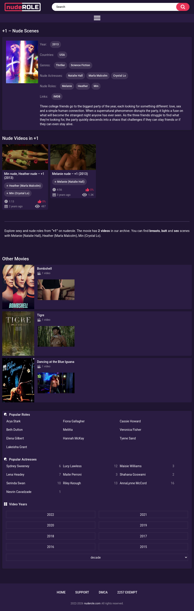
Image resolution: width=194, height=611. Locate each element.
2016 (50, 547)
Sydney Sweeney (33, 466)
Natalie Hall (75, 75)
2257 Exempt (127, 592)
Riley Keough (90, 483)
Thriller (60, 65)
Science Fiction (80, 65)
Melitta (68, 429)
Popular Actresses (23, 459)
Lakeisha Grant (16, 447)
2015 (143, 547)
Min (96, 86)
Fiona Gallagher (74, 421)
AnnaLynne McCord (147, 483)
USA (62, 54)
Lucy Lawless (90, 466)
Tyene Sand (128, 438)
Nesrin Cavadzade (33, 492)
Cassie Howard (130, 421)
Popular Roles (19, 415)
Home (61, 592)
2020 (50, 525)
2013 (55, 44)
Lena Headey (33, 475)
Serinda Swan (33, 483)
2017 (143, 536)
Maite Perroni (90, 475)
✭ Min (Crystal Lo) (17, 193)
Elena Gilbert (15, 438)
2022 (50, 514)
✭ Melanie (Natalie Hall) (69, 181)
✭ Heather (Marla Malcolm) (23, 185)
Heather (83, 86)
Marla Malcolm (98, 75)
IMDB (57, 96)
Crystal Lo (119, 75)
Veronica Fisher (130, 429)
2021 (143, 514)
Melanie (67, 86)
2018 (50, 536)
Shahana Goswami (147, 475)
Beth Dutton (14, 429)
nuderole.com (92, 603)
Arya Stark (13, 421)
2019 (143, 525)
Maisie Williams (147, 466)
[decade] (97, 557)
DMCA (103, 592)
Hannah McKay (73, 438)
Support (82, 592)
